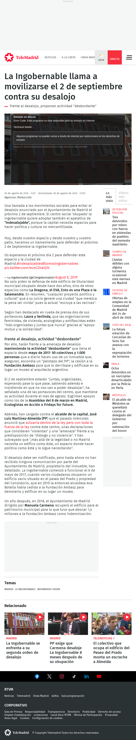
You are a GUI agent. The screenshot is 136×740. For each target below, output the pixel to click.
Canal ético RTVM (61, 715)
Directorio (74, 712)
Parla (115, 364)
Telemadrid (23, 696)
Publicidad (89, 712)
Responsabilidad (35, 712)
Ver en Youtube (99, 676)
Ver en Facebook (37, 677)
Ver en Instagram (61, 676)
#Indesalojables (29, 263)
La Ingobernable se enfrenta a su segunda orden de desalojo (24, 623)
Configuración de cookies (47, 718)
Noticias (50, 57)
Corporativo (15, 705)
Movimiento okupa (48, 589)
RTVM (8, 689)
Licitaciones (41, 715)
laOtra (55, 696)
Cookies (24, 718)
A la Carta (68, 57)
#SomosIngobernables (60, 263)
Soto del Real (121, 325)
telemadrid (16, 732)
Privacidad (111, 715)
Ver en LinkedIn (86, 676)
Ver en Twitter (49, 677)
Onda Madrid (90, 57)
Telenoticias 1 (103, 638)
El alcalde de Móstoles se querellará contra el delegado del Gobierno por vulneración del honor (106, 397)
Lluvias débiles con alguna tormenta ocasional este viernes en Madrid (106, 253)
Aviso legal (10, 718)
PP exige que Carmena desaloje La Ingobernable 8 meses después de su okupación (68, 623)
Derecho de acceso (109, 712)
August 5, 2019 (66, 277)
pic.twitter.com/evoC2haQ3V (27, 268)
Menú (129, 57)
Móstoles (119, 395)
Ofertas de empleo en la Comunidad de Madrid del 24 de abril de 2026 (106, 292)
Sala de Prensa (13, 712)
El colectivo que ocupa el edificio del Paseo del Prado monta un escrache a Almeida (112, 623)
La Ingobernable (25, 589)
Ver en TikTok (74, 677)
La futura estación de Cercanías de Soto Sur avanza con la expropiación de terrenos (106, 326)
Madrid (8, 589)
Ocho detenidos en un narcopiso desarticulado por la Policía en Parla (106, 365)
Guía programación (72, 696)
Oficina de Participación (88, 715)
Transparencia (56, 712)
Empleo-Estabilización (17, 715)
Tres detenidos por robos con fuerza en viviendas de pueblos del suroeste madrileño (106, 211)
